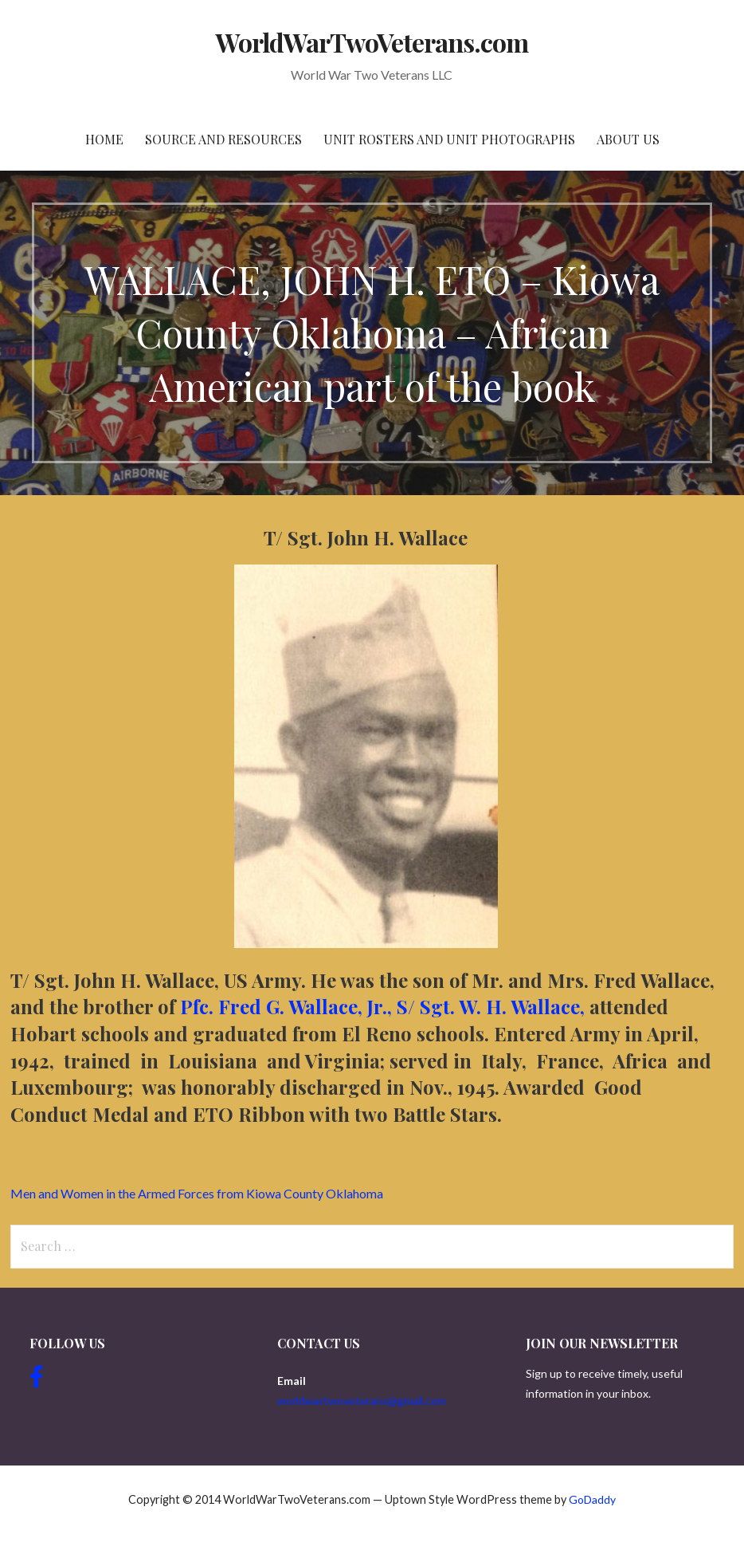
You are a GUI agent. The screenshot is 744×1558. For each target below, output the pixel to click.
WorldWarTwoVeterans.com (372, 42)
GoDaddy (592, 1499)
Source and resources (223, 139)
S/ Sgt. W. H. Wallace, (493, 1006)
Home (104, 139)
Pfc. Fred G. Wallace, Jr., (286, 1006)
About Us (628, 139)
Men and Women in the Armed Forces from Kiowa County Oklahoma (196, 1193)
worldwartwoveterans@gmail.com (361, 1400)
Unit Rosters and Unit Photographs (449, 139)
